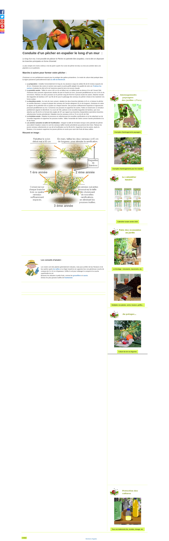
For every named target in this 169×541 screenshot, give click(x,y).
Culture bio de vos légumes (127, 352)
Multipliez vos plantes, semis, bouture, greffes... (127, 305)
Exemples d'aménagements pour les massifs (127, 169)
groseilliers (77, 275)
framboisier (68, 278)
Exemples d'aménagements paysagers (128, 132)
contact (24, 538)
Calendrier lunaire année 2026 (127, 222)
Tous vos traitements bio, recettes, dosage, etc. (127, 529)
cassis (85, 275)
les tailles (56, 269)
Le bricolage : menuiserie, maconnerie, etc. (127, 269)
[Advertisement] (81, 5)
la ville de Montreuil (58, 79)
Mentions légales (91, 539)
